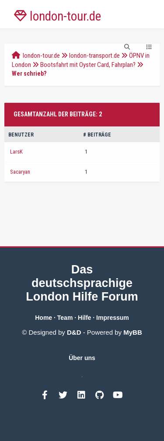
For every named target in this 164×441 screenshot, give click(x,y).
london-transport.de (94, 56)
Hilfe (84, 317)
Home (43, 317)
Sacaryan (20, 171)
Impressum (112, 317)
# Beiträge (97, 135)
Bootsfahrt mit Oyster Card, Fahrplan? (88, 65)
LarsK (16, 151)
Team (65, 317)
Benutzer (21, 135)
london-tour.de (41, 56)
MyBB (132, 332)
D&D (74, 332)
